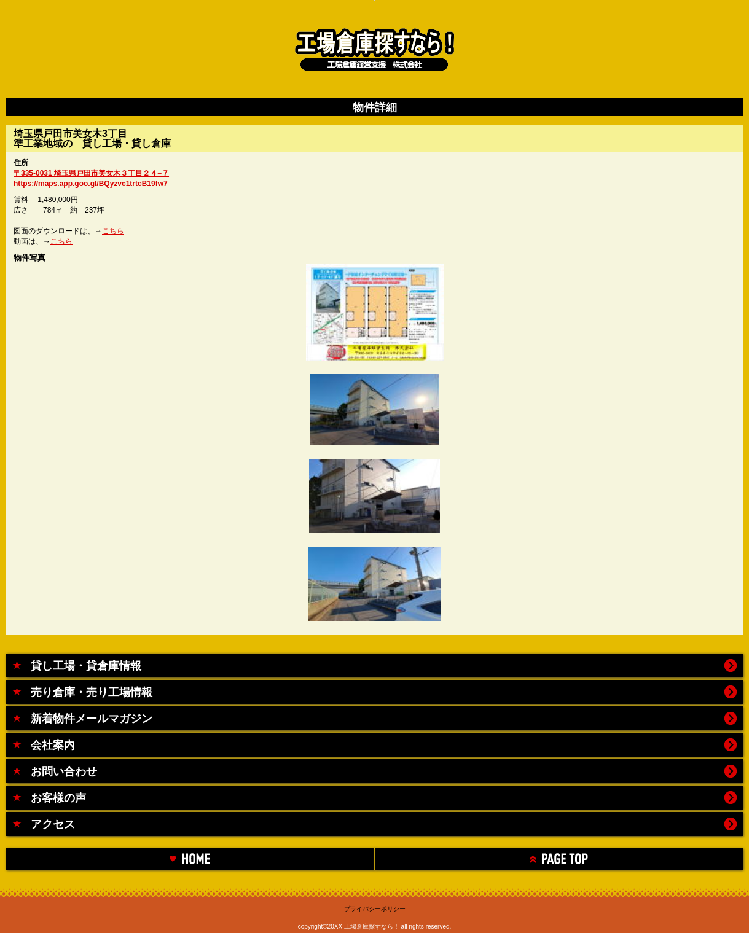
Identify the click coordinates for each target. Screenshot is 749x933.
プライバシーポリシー (375, 908)
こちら (113, 231)
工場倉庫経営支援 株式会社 (374, 46)
